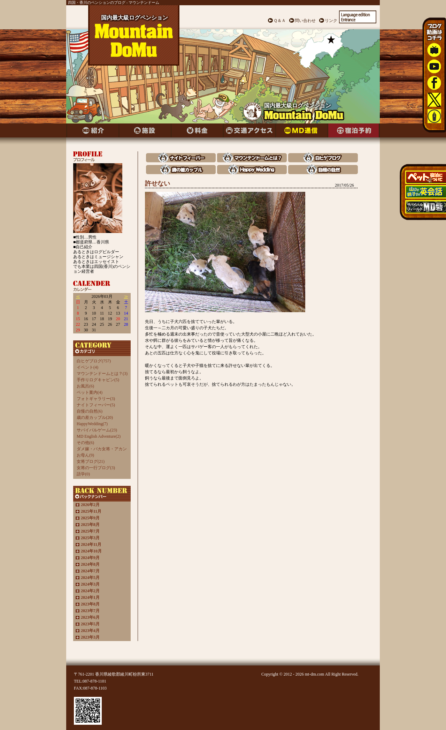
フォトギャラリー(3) (96, 398)
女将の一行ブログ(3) (96, 467)
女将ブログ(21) (91, 461)
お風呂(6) (85, 386)
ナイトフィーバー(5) (96, 404)
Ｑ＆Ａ (280, 20)
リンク (331, 20)
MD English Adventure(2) (99, 436)
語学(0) (83, 474)
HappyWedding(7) (92, 423)
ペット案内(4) (89, 392)
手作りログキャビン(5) (98, 379)
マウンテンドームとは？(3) (102, 373)
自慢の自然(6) (89, 411)
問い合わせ (305, 20)
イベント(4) (87, 367)
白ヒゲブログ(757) (94, 361)
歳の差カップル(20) (95, 417)
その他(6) (85, 442)
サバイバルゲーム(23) (97, 430)
